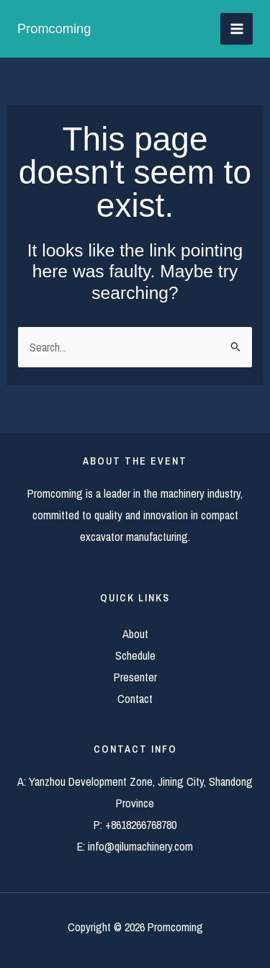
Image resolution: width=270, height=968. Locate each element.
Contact (135, 699)
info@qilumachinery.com (140, 846)
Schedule (135, 655)
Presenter (135, 677)
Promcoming (54, 28)
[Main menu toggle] (236, 29)
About (135, 634)
